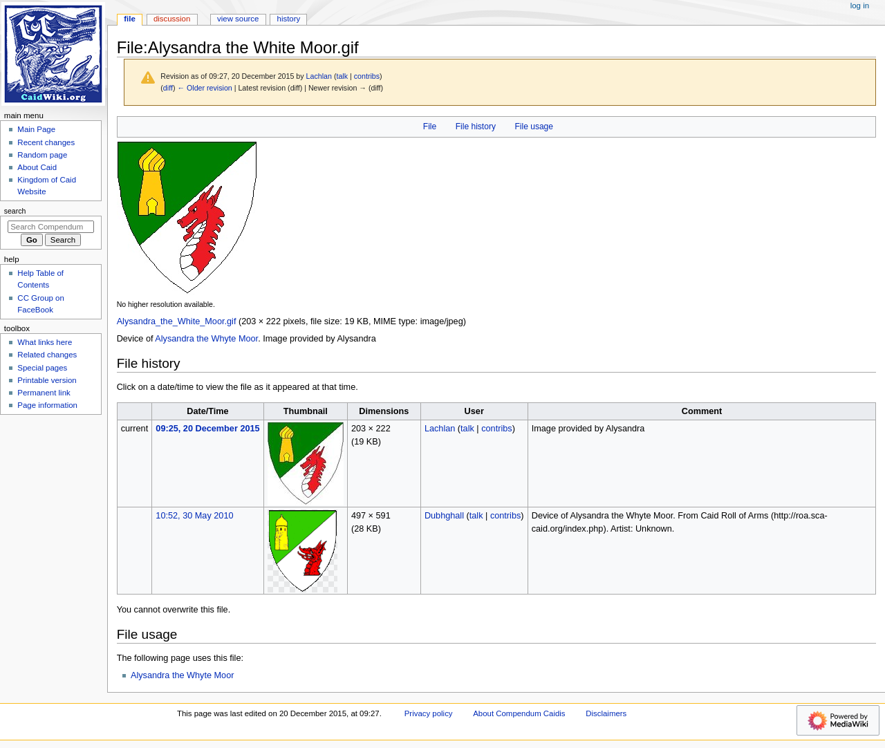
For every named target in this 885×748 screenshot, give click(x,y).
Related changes (47, 354)
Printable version (46, 380)
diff (168, 88)
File (429, 126)
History (289, 19)
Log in (859, 5)
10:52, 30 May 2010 (194, 516)
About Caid (37, 167)
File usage (533, 126)
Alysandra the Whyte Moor (206, 339)
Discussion (171, 19)
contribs (367, 76)
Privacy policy (428, 713)
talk (342, 76)
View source (238, 19)
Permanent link (43, 393)
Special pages (42, 368)
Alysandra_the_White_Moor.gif (176, 321)
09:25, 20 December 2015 (207, 428)
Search (15, 211)
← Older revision (204, 88)
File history (476, 126)
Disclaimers (606, 713)
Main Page (36, 129)
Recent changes (46, 142)
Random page (42, 155)
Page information (47, 405)
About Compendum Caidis (519, 713)
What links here (44, 342)
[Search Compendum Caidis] (51, 227)
